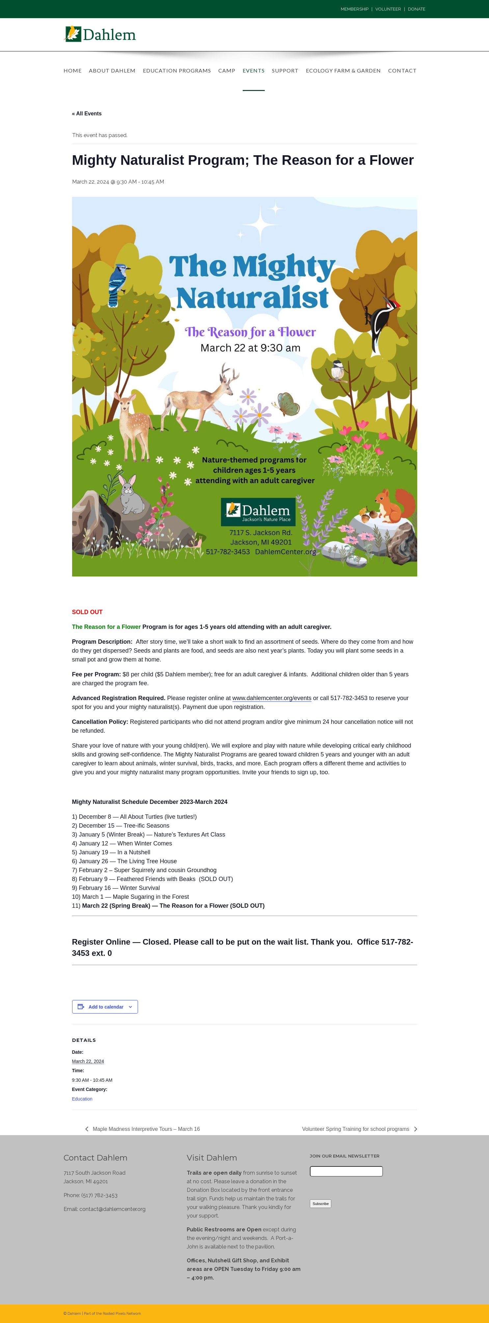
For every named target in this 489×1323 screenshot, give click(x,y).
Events (254, 71)
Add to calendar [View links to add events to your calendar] (106, 1007)
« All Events (87, 113)
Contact (402, 71)
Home (73, 71)
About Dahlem (112, 71)
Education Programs (177, 71)
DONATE (416, 9)
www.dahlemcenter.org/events (272, 698)
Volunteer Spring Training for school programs (356, 1129)
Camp (226, 71)
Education (82, 1099)
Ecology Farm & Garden (343, 71)
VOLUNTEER (388, 9)
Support (285, 71)
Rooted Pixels (114, 1313)
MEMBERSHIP (354, 9)
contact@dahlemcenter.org (112, 1209)
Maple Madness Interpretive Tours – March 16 (146, 1129)
